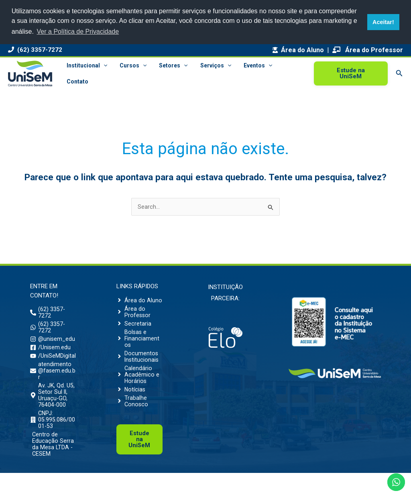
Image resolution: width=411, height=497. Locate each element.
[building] (53, 439)
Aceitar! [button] (383, 22)
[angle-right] (139, 300)
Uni (139, 454)
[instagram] (53, 346)
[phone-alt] (53, 313)
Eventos (252, 65)
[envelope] (53, 384)
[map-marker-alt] (53, 411)
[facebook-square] (50, 359)
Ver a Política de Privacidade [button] (78, 31)
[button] (102, 65)
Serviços (211, 65)
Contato (76, 81)
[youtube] (53, 368)
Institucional (86, 65)
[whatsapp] (53, 329)
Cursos (131, 65)
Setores (170, 65)
